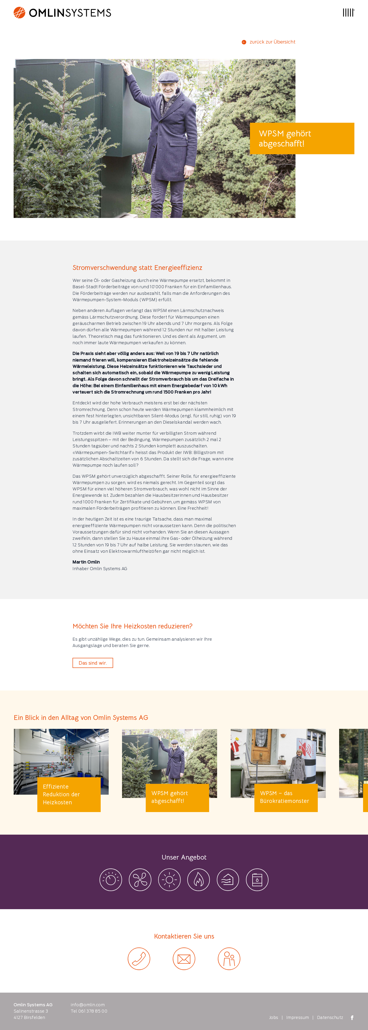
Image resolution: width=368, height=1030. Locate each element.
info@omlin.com (88, 1004)
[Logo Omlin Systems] (62, 12)
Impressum (297, 1017)
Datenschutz (330, 1017)
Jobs (273, 1017)
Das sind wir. (93, 663)
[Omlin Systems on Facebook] (352, 1017)
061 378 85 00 (92, 1011)
